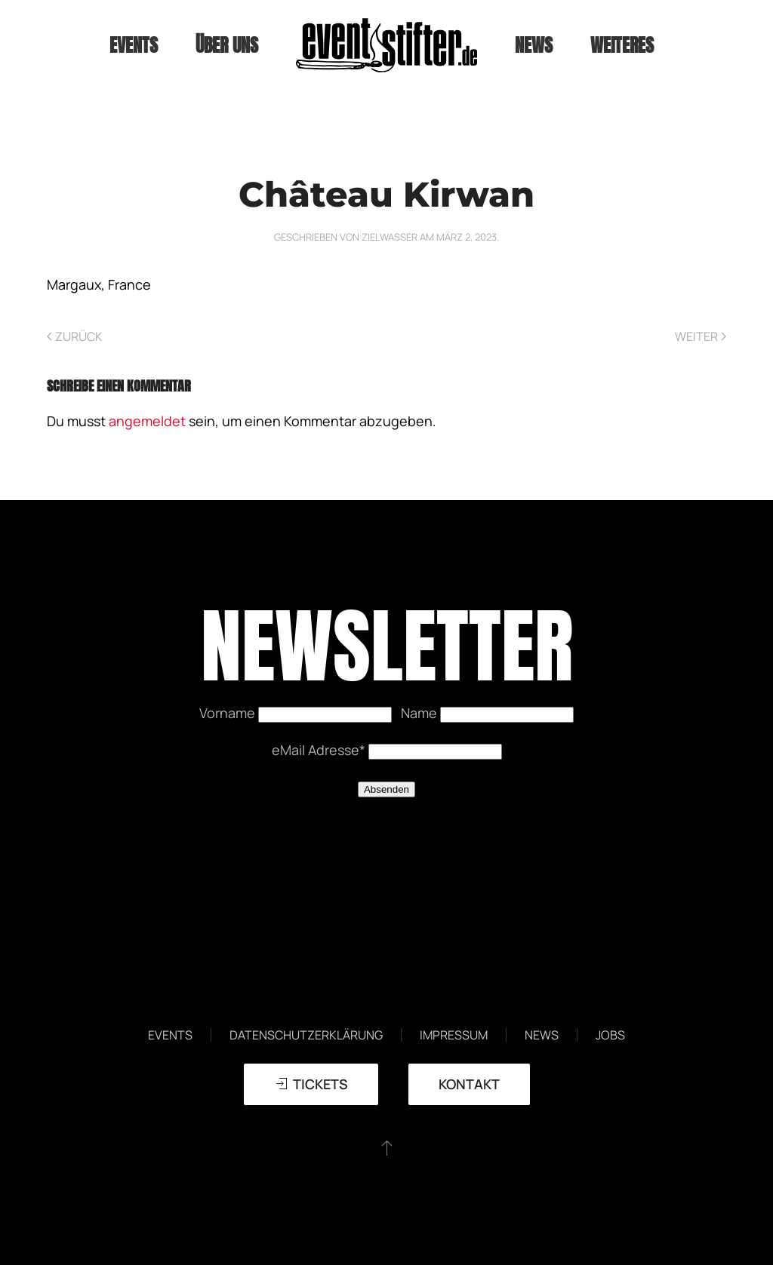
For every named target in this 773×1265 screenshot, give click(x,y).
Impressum (454, 1035)
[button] (386, 1147)
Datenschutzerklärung (306, 1035)
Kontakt (469, 1084)
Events (170, 1035)
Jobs (610, 1035)
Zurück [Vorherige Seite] (75, 336)
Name (420, 713)
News (534, 45)
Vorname (228, 713)
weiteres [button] (622, 45)
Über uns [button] (227, 45)
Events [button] (133, 45)
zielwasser (389, 237)
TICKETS (311, 1084)
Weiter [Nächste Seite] (700, 336)
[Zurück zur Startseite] (386, 45)
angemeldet (147, 421)
